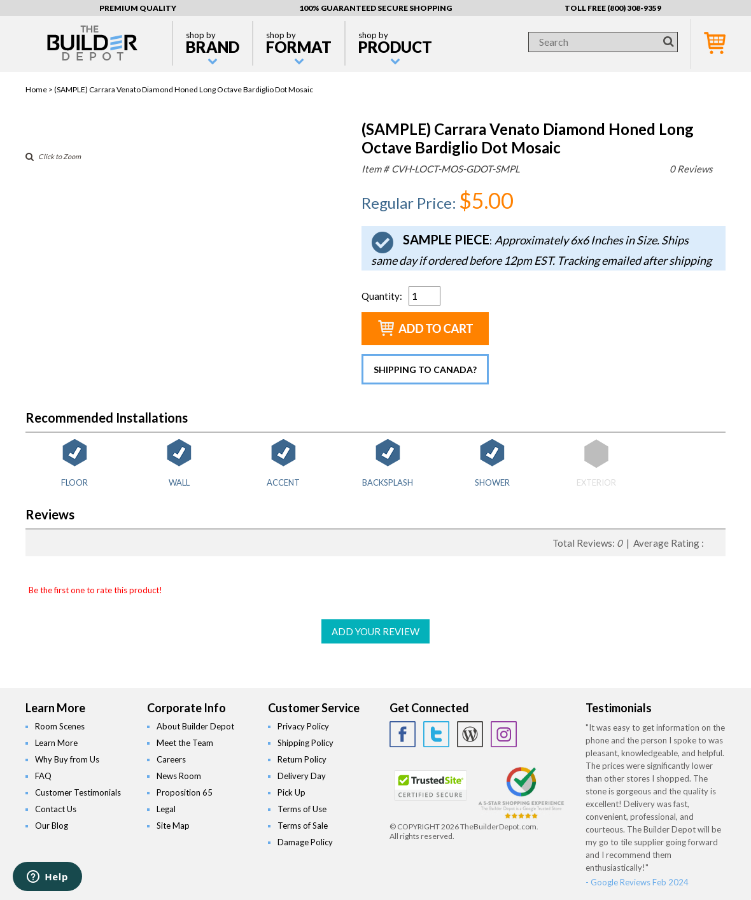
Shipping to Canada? (425, 369)
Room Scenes (60, 726)
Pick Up (291, 792)
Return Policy (301, 759)
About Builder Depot (195, 726)
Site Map (173, 825)
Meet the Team (185, 743)
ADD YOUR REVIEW (375, 631)
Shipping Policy (305, 743)
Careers (171, 759)
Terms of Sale (302, 825)
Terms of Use (301, 809)
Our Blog (51, 825)
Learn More (56, 743)
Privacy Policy (303, 726)
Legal (166, 809)
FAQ (43, 776)
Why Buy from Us (67, 759)
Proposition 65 (185, 792)
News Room (179, 776)
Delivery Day (301, 776)
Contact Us (55, 809)
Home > (39, 89)
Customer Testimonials (78, 792)
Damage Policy (305, 842)
